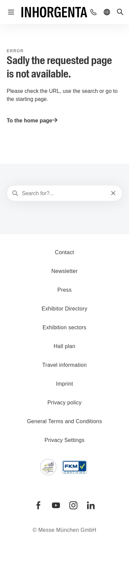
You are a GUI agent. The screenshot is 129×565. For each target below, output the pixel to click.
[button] (93, 12)
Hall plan (64, 346)
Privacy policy (64, 402)
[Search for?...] (64, 193)
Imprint (64, 384)
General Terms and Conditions (64, 421)
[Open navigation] (11, 12)
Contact (64, 252)
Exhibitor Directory (64, 309)
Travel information (64, 365)
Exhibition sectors (64, 327)
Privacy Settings (65, 440)
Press (64, 290)
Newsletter (64, 271)
